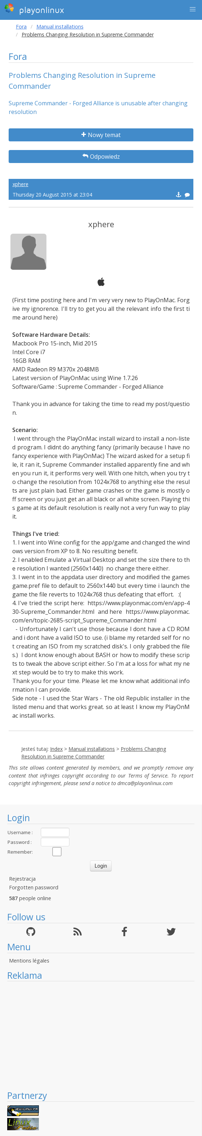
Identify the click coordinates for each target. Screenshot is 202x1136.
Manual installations (60, 26)
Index (56, 748)
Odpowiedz (101, 156)
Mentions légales (29, 960)
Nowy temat (101, 135)
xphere (20, 184)
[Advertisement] (100, 1035)
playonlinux (34, 9)
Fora (21, 26)
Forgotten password (33, 887)
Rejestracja (22, 878)
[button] (192, 9)
